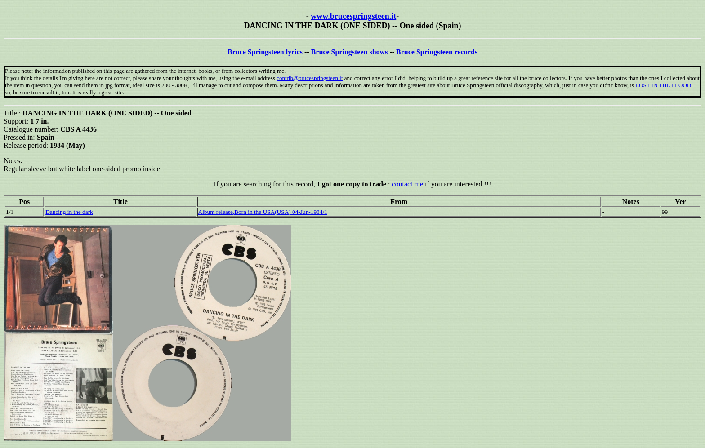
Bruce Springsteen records (436, 52)
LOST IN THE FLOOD (663, 85)
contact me (407, 184)
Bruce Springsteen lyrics (265, 52)
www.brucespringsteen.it (353, 16)
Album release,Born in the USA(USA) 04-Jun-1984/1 (262, 211)
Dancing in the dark (69, 211)
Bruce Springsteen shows (349, 52)
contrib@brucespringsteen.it (310, 78)
